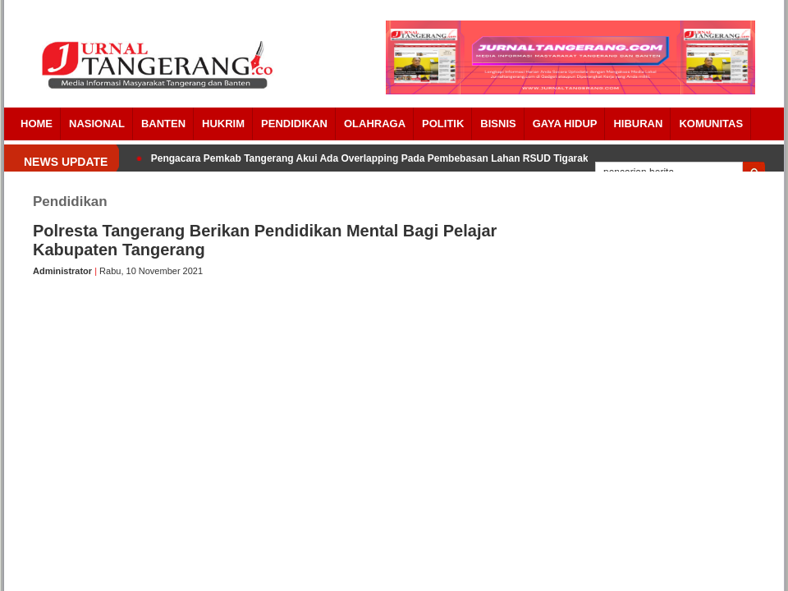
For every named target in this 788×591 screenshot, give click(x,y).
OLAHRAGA (374, 123)
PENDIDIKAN (294, 123)
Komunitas (711, 123)
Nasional (97, 123)
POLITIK (443, 123)
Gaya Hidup (565, 123)
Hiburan (637, 123)
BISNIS (497, 123)
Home (37, 123)
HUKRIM (223, 123)
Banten (163, 123)
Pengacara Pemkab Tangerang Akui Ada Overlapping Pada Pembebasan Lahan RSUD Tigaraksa (375, 158)
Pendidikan (70, 201)
